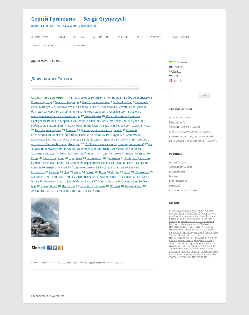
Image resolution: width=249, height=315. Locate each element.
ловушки (210, 243)
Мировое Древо (126, 149)
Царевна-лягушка (70, 111)
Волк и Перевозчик (92, 186)
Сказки (119, 262)
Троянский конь (88, 177)
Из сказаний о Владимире (69, 135)
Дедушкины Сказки (51, 79)
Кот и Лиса (113, 97)
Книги (61, 37)
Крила (191, 221)
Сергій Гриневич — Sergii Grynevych (78, 18)
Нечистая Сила (177, 227)
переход (195, 251)
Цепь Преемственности (184, 236)
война (208, 237)
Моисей (195, 224)
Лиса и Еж (68, 186)
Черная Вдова (196, 237)
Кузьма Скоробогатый (60, 107)
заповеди (209, 240)
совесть (205, 254)
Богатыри (96, 97)
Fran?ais (176, 80)
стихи (213, 254)
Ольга (118, 130)
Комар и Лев (49, 186)
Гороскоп (206, 213)
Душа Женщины (208, 216)
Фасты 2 (65, 191)
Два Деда (174, 216)
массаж (173, 246)
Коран (184, 221)
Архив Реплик (177, 162)
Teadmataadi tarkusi (44, 45)
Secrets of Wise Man (149, 37)
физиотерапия (195, 256)
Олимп (90, 172)
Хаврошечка (88, 107)
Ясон (127, 172)
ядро (206, 256)
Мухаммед (205, 224)
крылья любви (197, 243)
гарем (181, 240)
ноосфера (174, 251)
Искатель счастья (112, 167)
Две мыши (113, 158)
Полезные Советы (180, 117)
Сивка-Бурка (92, 116)
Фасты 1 (50, 191)
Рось (203, 227)
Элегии (35, 191)
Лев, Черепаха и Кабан (50, 163)
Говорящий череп (83, 153)
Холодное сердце (42, 153)
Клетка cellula (176, 218)
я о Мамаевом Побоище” (60, 149)
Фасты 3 (81, 191)
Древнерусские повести (96, 130)
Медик (114, 172)
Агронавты (38, 177)
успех (184, 256)
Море (77, 172)
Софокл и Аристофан (57, 181)
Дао (214, 213)
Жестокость (111, 177)
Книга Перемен (193, 218)
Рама (197, 227)
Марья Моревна (61, 121)
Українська (178, 62)
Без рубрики (93, 262)
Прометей (38, 172)
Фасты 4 (97, 191)
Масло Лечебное (205, 221)
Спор (34, 158)
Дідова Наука (39, 37)
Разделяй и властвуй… (96, 149)
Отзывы (190, 227)
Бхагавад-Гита (176, 213)
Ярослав (95, 135)
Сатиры (54, 172)
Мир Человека (178, 180)
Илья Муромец (77, 97)
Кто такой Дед (178, 122)
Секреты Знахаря (192, 229)
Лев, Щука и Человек (96, 102)
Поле (104, 153)
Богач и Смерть (124, 163)
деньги (189, 240)
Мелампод (142, 172)
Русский (176, 66)
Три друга (75, 158)
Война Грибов (122, 102)
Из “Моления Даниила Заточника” (108, 139)
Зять (142, 153)
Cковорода (175, 210)
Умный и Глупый (56, 167)
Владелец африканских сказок (90, 163)
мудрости (194, 248)
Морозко (107, 107)
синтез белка (193, 254)
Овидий (115, 186)
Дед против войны (189, 216)
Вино (102, 172)
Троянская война (61, 177)
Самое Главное (123, 153)
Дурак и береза (115, 125)
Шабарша (93, 125)
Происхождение (53, 158)
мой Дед (183, 248)
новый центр (206, 248)
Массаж (174, 176)
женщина (199, 240)
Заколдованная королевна (64, 125)
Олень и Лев (129, 181)
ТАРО (215, 232)
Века (132, 167)
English (175, 71)
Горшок (71, 130)
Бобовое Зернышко (137, 97)
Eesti (174, 76)
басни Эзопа (84, 181)
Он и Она (175, 185)
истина (185, 243)
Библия (209, 210)
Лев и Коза (94, 158)
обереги (185, 251)
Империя (74, 144)
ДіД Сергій (122, 37)
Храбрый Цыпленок (137, 158)
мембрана (191, 246)
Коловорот (208, 218)
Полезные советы (83, 167)
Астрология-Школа (180, 166)
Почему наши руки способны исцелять (193, 140)
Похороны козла (141, 125)
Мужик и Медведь (67, 102)
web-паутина (188, 210)
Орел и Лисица (107, 181)
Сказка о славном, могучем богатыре (102, 121)
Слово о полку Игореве (65, 139)
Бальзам (79, 37)
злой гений (175, 243)
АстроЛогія (100, 37)
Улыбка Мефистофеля (181, 235)
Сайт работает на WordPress (47, 296)
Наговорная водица (48, 130)
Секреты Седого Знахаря (185, 126)
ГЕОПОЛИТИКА (192, 213)
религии (180, 254)
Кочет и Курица (41, 102)
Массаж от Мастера (179, 224)
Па (65, 172)
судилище (174, 256)
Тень (63, 153)
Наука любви (133, 186)
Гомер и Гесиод (134, 177)
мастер (181, 246)
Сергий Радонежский (192, 232)
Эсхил (35, 181)
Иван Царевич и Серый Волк (106, 111)
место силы (204, 246)
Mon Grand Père (76, 45)
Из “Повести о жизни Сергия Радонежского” (114, 144)
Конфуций (174, 221)
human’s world (179, 37)
